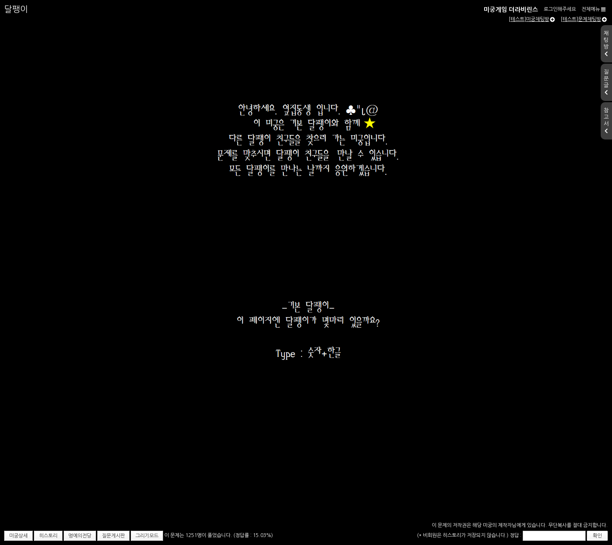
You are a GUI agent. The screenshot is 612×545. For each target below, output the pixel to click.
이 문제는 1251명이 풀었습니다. (198, 535)
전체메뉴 (593, 9)
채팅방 (606, 44)
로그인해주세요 (560, 9)
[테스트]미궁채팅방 (531, 19)
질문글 (606, 82)
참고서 (606, 121)
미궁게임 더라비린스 (511, 10)
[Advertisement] (306, 457)
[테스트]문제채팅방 (583, 19)
